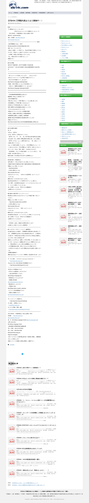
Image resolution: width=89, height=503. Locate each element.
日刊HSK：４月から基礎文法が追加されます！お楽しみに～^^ (28, 485)
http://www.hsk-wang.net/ (16, 261)
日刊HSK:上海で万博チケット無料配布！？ (28, 367)
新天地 (63, 71)
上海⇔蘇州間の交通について (69, 134)
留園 (63, 101)
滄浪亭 (63, 105)
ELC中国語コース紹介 (67, 45)
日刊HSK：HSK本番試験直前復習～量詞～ (28, 459)
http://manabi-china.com (14, 39)
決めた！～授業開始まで (68, 132)
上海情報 (22, 12)
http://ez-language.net (32, 320)
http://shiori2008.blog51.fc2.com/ (16, 294)
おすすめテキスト (66, 91)
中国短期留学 (42, 12)
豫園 (63, 67)
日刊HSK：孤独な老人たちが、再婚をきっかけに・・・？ (32, 470)
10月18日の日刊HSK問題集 (24, 389)
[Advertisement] (71, 24)
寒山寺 (63, 118)
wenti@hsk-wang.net (14, 305)
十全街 (63, 109)
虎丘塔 (63, 120)
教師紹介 (64, 51)
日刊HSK (12, 344)
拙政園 (63, 99)
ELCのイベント (65, 47)
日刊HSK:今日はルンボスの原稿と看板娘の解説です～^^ (32, 378)
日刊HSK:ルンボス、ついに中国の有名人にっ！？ (25, 483)
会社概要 (64, 55)
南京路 (63, 69)
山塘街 (63, 114)
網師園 (63, 103)
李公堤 (63, 116)
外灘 (63, 65)
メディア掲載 (65, 57)
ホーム (10, 12)
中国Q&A (16, 12)
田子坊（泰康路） (66, 75)
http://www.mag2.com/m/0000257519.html (19, 309)
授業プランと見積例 (66, 129)
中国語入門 (64, 85)
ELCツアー (64, 49)
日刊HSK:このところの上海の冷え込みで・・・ (29, 437)
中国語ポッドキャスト (67, 87)
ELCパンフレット (66, 41)
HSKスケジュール (66, 136)
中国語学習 (34, 12)
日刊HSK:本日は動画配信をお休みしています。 (29, 448)
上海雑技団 (64, 78)
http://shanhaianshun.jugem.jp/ (15, 282)
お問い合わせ (50, 12)
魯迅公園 (64, 73)
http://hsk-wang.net (20, 37)
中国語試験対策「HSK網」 (68, 89)
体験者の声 (64, 127)
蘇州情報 (28, 12)
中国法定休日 (65, 138)
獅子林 (63, 107)
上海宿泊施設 (65, 53)
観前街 (63, 111)
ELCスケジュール (66, 43)
